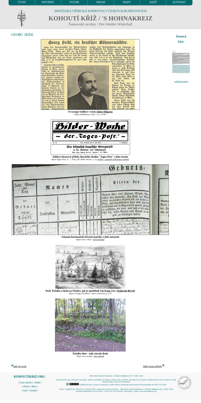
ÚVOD (22, 2)
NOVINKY (48, 2)
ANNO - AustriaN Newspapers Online (113, 159)
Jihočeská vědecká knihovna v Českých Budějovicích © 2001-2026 (116, 376)
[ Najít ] (25, 390)
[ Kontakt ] (33, 390)
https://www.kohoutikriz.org (145, 391)
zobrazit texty (181, 81)
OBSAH (100, 2)
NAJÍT (153, 2)
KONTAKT (179, 2)
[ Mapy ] (34, 386)
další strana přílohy (152, 366)
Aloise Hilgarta (104, 111)
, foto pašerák (98, 356)
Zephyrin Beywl (125, 290)
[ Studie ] (37, 382)
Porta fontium (98, 240)
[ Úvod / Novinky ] (25, 382)
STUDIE (74, 2)
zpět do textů (19, 366)
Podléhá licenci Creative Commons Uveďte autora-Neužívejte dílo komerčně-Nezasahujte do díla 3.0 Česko (116, 385)
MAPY (127, 2)
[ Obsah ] (26, 386)
